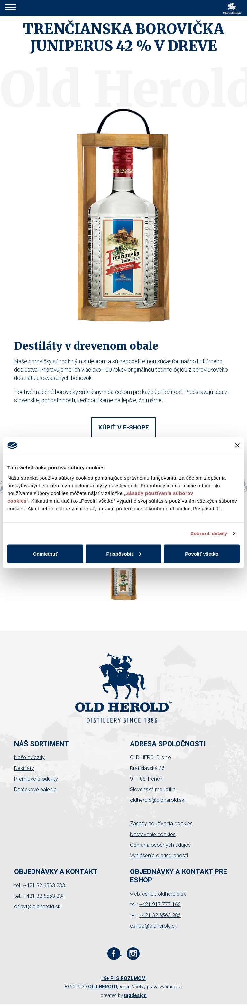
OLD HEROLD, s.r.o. (109, 987)
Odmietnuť (45, 553)
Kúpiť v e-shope (123, 427)
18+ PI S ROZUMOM (123, 978)
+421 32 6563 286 (160, 915)
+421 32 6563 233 (44, 885)
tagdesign (135, 995)
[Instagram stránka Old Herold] (133, 953)
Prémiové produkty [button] (36, 779)
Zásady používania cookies (161, 823)
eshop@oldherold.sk (153, 926)
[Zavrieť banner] (237, 445)
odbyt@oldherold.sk (37, 907)
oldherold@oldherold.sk (157, 800)
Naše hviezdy (29, 757)
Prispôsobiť (123, 553)
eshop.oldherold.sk (164, 894)
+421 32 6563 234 (44, 896)
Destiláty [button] (24, 768)
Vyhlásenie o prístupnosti (159, 856)
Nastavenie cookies (153, 834)
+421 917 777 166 (160, 904)
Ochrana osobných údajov (160, 845)
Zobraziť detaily (209, 533)
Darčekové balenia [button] (35, 789)
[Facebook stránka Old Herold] (114, 953)
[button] (10, 8)
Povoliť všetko (201, 553)
